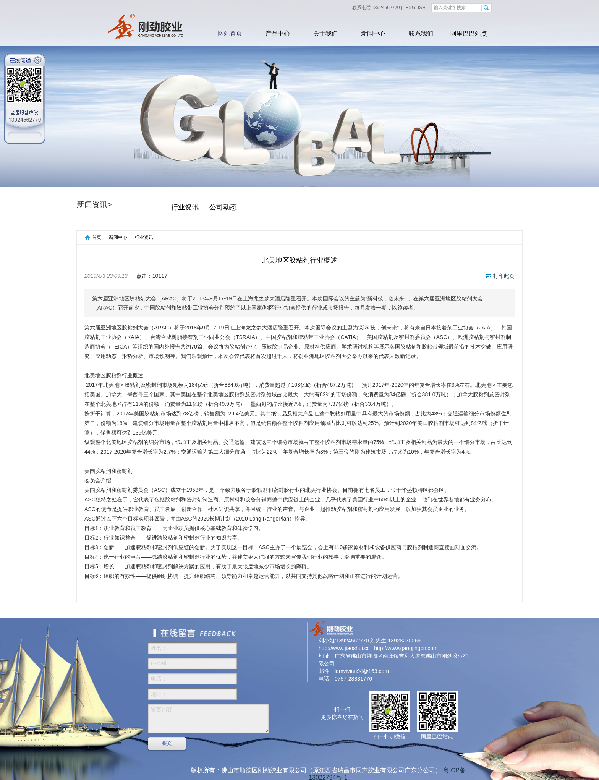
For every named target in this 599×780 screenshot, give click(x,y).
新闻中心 (373, 33)
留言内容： (208, 718)
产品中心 (278, 33)
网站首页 (230, 33)
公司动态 (223, 207)
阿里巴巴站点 (468, 33)
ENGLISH (415, 7)
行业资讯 (185, 207)
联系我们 (421, 33)
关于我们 (325, 33)
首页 (96, 237)
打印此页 (504, 276)
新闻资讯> (94, 204)
